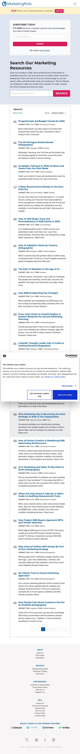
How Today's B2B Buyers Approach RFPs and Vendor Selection (40, 521)
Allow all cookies (65, 395)
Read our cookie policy (55, 377)
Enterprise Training (40, 671)
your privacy (45, 50)
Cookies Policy (40, 716)
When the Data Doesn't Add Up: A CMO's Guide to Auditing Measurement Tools (41, 495)
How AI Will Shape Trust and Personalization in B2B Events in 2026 (39, 220)
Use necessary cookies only (39, 394)
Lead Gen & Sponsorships (40, 685)
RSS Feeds (40, 655)
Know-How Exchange (40, 706)
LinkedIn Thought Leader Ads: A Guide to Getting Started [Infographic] (41, 344)
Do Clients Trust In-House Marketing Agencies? (38, 574)
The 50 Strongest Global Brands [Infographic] (35, 143)
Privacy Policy (40, 713)
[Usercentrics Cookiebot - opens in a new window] (67, 356)
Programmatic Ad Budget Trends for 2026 (41, 121)
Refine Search (18, 113)
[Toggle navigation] (75, 4)
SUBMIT (40, 44)
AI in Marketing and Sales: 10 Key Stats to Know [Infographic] (41, 468)
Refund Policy (40, 708)
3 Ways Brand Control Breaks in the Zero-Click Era (41, 188)
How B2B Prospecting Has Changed (38, 293)
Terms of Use (40, 711)
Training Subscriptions (40, 669)
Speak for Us (40, 692)
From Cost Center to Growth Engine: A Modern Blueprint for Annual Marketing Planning (40, 317)
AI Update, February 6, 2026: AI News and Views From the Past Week (41, 167)
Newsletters (40, 658)
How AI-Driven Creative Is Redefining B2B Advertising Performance (41, 442)
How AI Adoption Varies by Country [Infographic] (37, 246)
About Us (40, 653)
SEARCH (62, 93)
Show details (67, 386)
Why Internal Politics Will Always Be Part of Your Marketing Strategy (41, 548)
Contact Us (40, 703)
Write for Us (40, 690)
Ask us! (59, 11)
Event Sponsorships (40, 687)
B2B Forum (40, 674)
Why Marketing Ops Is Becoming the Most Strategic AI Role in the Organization (41, 415)
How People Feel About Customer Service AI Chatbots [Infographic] (41, 603)
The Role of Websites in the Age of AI (38, 269)
